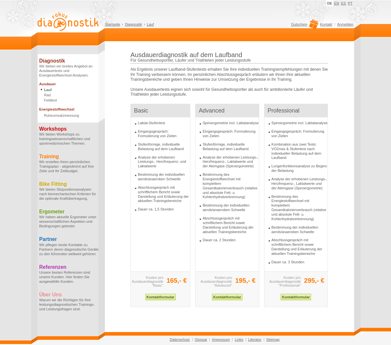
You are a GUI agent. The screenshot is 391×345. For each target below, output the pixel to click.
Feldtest (50, 100)
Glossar (201, 339)
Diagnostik (133, 24)
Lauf (150, 24)
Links (239, 339)
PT (350, 3)
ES (343, 3)
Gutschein (304, 26)
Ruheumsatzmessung (61, 115)
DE (329, 3)
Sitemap (273, 339)
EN (336, 3)
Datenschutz (180, 339)
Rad (47, 95)
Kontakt (326, 24)
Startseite (112, 24)
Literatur (255, 339)
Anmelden (345, 24)
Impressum (221, 339)
